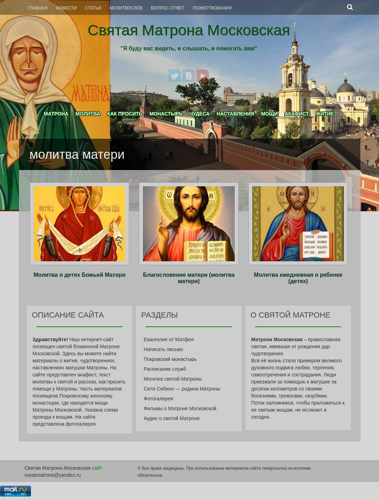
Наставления (235, 114)
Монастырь (166, 114)
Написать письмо (163, 349)
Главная (38, 8)
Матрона (56, 114)
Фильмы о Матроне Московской (180, 408)
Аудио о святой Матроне (172, 418)
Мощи (269, 114)
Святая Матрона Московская (189, 30)
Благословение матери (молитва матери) (189, 278)
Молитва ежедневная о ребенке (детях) (298, 278)
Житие (325, 114)
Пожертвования (212, 8)
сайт (97, 468)
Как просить (125, 114)
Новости (66, 8)
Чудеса (199, 114)
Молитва (87, 114)
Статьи (93, 8)
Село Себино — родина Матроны (182, 389)
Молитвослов (126, 8)
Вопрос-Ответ (167, 8)
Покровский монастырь (170, 359)
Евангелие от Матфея (169, 339)
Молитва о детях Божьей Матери (79, 275)
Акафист (297, 114)
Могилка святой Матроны (173, 379)
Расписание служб (165, 369)
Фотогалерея (158, 398)
